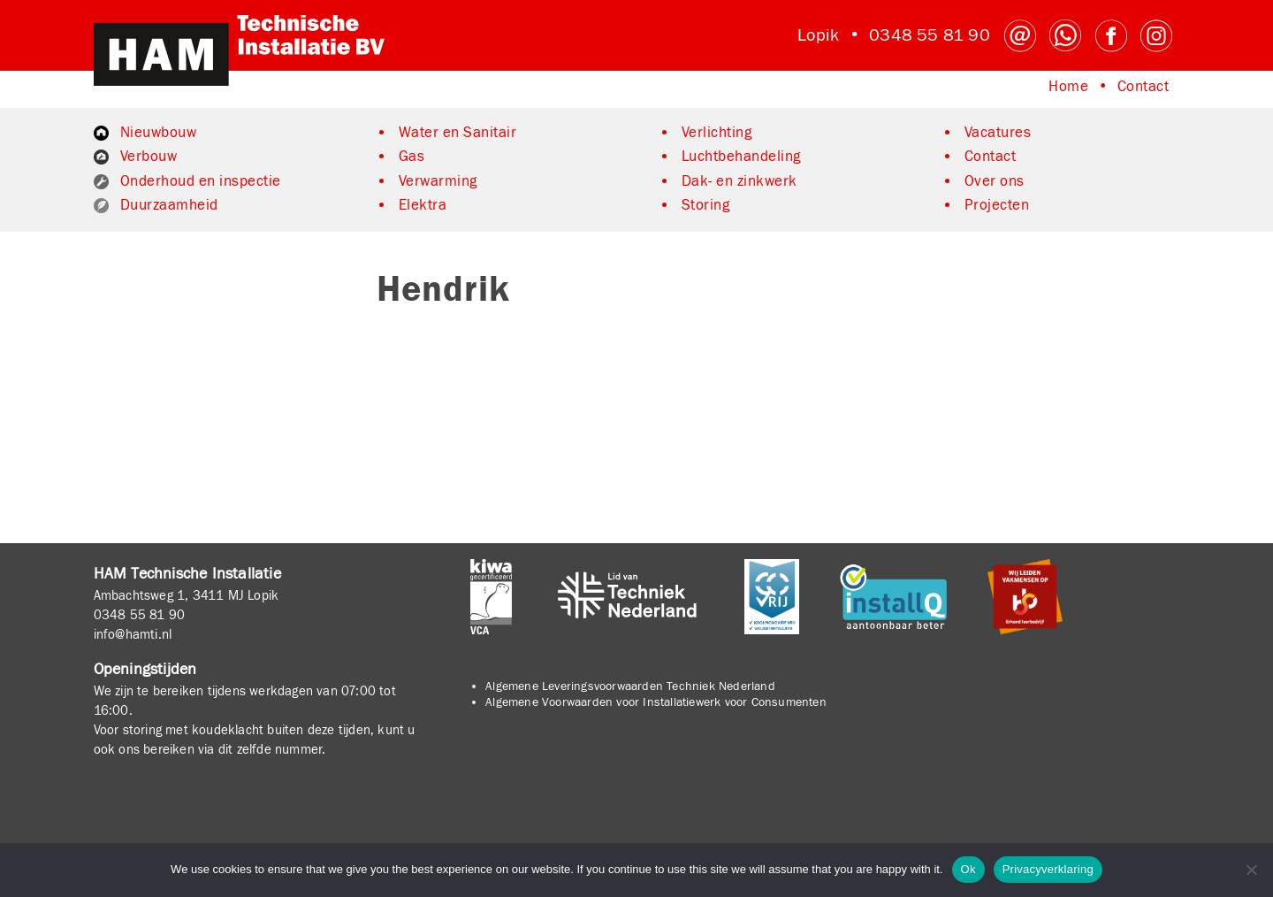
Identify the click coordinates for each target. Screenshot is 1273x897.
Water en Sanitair (458, 133)
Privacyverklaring (1048, 869)
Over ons (994, 181)
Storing (706, 205)
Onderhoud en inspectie (200, 181)
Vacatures (998, 133)
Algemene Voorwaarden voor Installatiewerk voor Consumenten (656, 702)
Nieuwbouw (158, 133)
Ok (968, 869)
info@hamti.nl (133, 634)
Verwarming (438, 181)
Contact (1143, 87)
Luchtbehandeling (741, 156)
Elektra (423, 205)
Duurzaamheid (169, 205)
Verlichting (717, 133)
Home (1068, 87)
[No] (1251, 869)
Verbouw (149, 156)
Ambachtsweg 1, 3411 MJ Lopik (186, 595)
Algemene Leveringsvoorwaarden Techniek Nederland (630, 686)
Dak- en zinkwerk (739, 181)
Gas (412, 156)
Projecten (997, 205)
